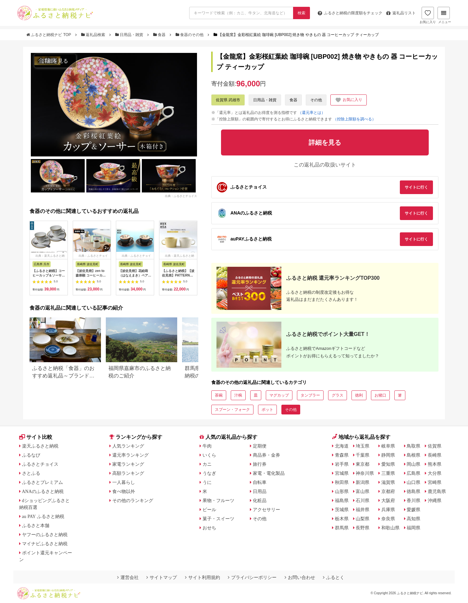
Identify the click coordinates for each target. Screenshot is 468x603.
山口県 (413, 482)
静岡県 (388, 455)
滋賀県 (388, 482)
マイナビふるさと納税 (45, 543)
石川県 (362, 500)
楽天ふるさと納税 (40, 446)
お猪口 (380, 395)
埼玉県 (362, 446)
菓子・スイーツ (218, 518)
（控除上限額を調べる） (354, 119)
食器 (160, 34)
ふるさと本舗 (35, 525)
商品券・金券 (266, 455)
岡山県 (413, 464)
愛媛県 (413, 509)
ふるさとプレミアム (42, 482)
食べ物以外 (123, 491)
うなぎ (209, 473)
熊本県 (434, 464)
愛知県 (388, 464)
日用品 (259, 491)
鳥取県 (413, 446)
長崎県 (434, 455)
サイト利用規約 (202, 577)
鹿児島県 (437, 491)
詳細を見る (55, 61)
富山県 (362, 491)
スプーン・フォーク (232, 409)
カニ (207, 464)
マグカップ (279, 395)
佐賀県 (434, 446)
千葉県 (362, 455)
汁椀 (238, 395)
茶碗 (219, 395)
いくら (209, 455)
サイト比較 (35, 437)
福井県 (362, 509)
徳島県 (413, 491)
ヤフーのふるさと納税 (45, 534)
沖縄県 (434, 500)
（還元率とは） (311, 112)
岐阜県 (388, 446)
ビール (209, 509)
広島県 (413, 473)
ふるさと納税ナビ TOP (49, 34)
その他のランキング (132, 500)
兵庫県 (388, 509)
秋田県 (342, 482)
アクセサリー (266, 509)
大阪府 (388, 500)
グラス (337, 395)
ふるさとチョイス (40, 464)
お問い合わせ (300, 577)
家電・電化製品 (269, 473)
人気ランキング (128, 446)
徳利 (359, 395)
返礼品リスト (401, 13)
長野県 (362, 527)
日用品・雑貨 (129, 34)
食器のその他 (190, 34)
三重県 (388, 473)
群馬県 (342, 527)
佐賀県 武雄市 (228, 100)
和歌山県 (390, 527)
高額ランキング (128, 473)
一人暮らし (123, 482)
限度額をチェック (350, 13)
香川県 (413, 500)
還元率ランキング (130, 455)
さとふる (31, 473)
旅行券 (259, 464)
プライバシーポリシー (252, 577)
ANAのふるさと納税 (43, 491)
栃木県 (342, 518)
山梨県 (362, 518)
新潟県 (362, 482)
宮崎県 (434, 482)
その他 (316, 100)
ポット (267, 409)
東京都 (362, 464)
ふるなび (31, 455)
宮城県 (342, 473)
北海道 (342, 446)
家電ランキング (128, 464)
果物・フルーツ (218, 500)
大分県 (434, 473)
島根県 (413, 455)
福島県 (342, 500)
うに (207, 482)
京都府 (388, 491)
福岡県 (413, 527)
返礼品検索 (93, 34)
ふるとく (333, 577)
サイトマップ (161, 577)
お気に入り (428, 15)
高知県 (413, 518)
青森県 (342, 455)
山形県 (342, 491)
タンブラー (310, 395)
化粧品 (259, 500)
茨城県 (342, 509)
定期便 (259, 446)
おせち (209, 527)
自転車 (259, 482)
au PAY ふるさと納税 (43, 516)
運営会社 (128, 577)
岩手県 (342, 464)
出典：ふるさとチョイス (181, 196)
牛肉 (207, 446)
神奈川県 (365, 473)
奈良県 (388, 518)
